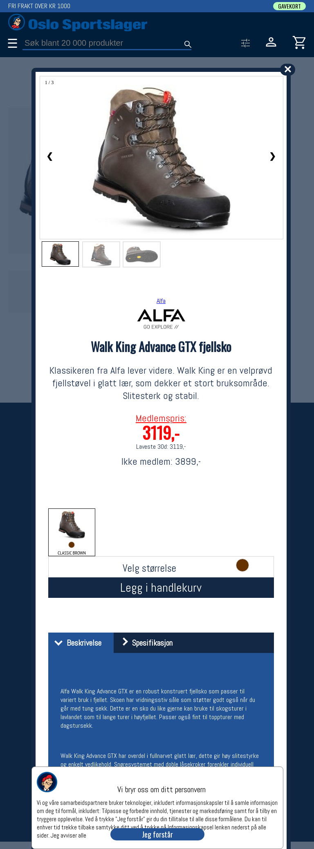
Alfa (161, 300)
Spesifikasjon (144, 642)
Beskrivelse (75, 642)
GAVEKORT (289, 6)
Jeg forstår (157, 834)
